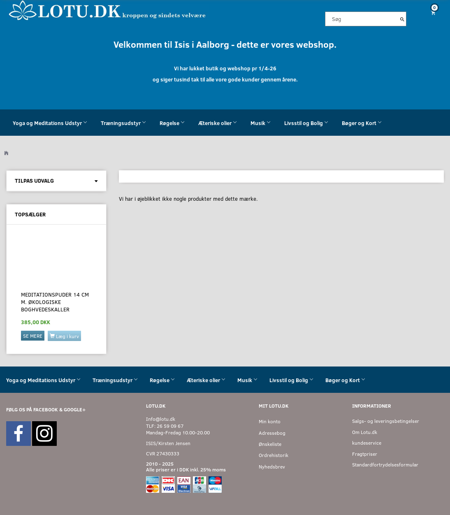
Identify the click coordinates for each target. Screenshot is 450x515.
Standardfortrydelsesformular (385, 465)
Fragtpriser (364, 454)
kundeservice (366, 443)
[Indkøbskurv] (431, 12)
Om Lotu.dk (364, 432)
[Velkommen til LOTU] (108, 10)
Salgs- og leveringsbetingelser (385, 421)
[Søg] (402, 19)
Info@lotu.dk (160, 419)
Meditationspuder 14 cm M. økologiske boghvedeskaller (55, 302)
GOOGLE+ (75, 409)
